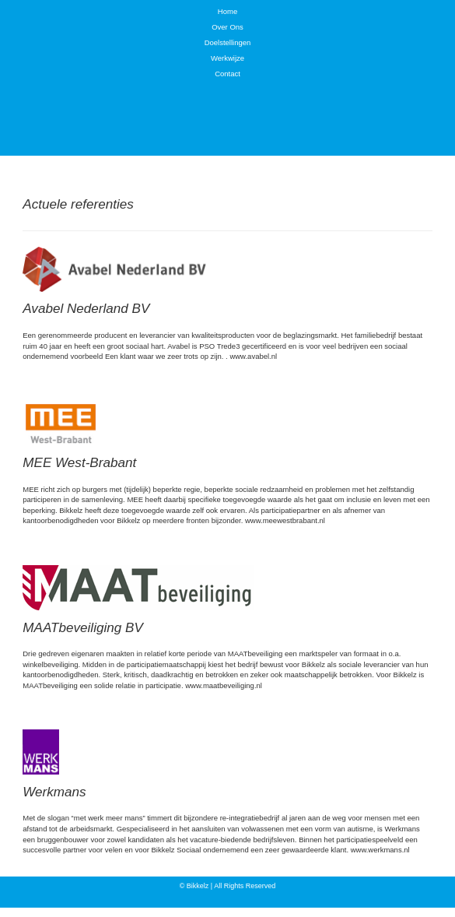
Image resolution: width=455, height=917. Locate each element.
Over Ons (227, 27)
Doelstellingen (228, 42)
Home (227, 11)
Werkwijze (227, 58)
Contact (227, 73)
